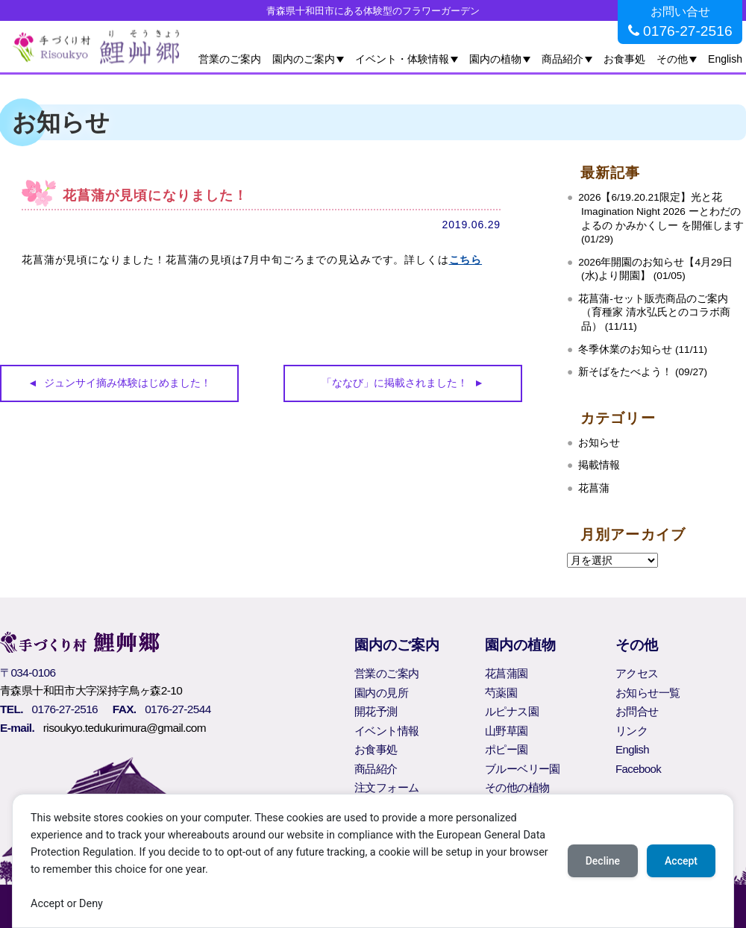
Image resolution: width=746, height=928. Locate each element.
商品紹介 (562, 59)
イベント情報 (386, 730)
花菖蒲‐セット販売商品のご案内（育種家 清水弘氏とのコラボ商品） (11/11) (654, 312)
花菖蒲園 (506, 673)
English (725, 59)
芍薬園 (501, 692)
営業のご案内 (229, 59)
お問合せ (637, 711)
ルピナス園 (512, 711)
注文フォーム (386, 787)
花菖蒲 (593, 488)
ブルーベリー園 (522, 768)
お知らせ (599, 442)
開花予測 (376, 711)
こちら (466, 260)
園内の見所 (381, 692)
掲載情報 (599, 465)
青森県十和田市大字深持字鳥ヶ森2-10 (91, 690)
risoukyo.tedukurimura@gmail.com (124, 727)
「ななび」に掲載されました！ (395, 383)
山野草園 (506, 730)
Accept (681, 861)
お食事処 (624, 59)
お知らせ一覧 (647, 692)
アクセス (637, 673)
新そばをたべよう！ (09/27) (642, 371)
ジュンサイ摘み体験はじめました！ (127, 383)
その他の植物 (517, 787)
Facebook (638, 768)
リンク (631, 730)
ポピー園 (506, 749)
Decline (603, 861)
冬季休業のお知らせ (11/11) (642, 349)
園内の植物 (495, 59)
